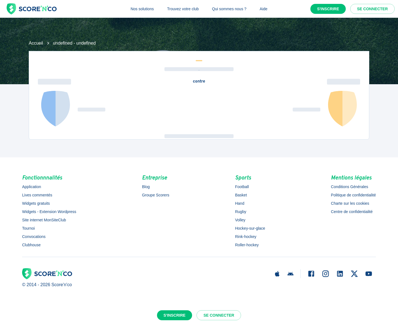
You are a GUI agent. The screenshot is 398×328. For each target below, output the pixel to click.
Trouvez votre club (183, 9)
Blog (146, 186)
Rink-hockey (245, 236)
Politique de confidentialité (353, 195)
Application (31, 186)
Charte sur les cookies (350, 203)
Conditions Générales (349, 186)
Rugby (240, 211)
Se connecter (372, 9)
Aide (264, 9)
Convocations (34, 236)
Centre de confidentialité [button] (352, 211)
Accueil (36, 43)
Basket (241, 195)
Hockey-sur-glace (250, 228)
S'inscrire (328, 9)
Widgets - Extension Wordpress (49, 211)
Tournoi (28, 228)
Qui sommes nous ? (229, 9)
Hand (239, 203)
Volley (240, 220)
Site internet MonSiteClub (44, 220)
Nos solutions (142, 9)
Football (242, 186)
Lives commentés (37, 195)
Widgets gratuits (36, 203)
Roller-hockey (247, 245)
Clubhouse (31, 245)
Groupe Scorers (155, 195)
